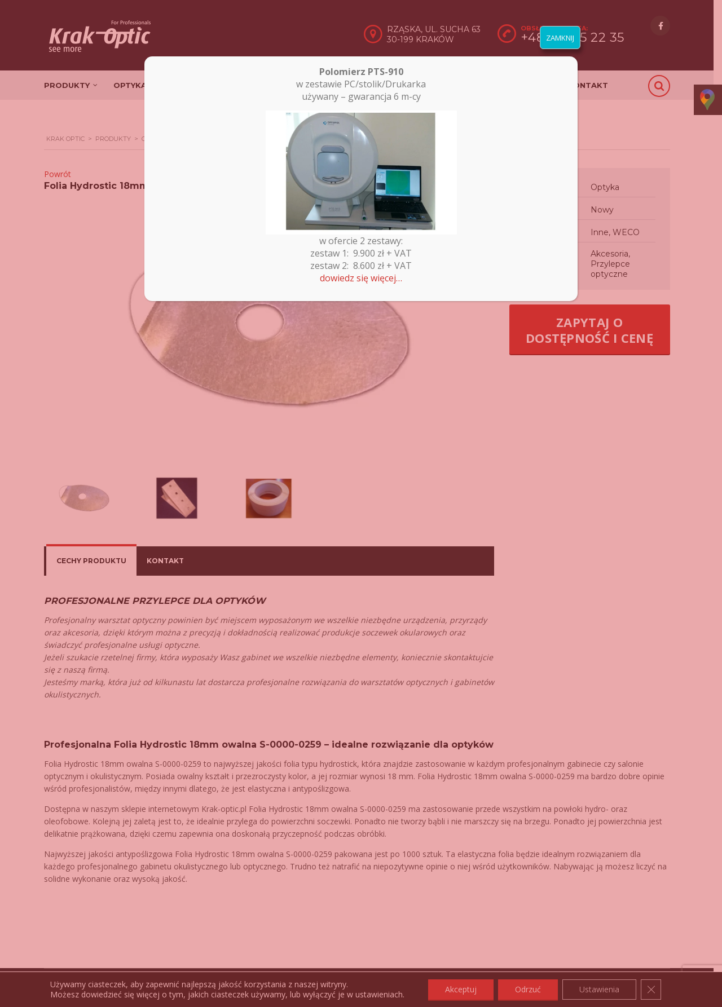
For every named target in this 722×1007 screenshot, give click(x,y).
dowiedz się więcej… (361, 278)
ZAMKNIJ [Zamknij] (560, 38)
